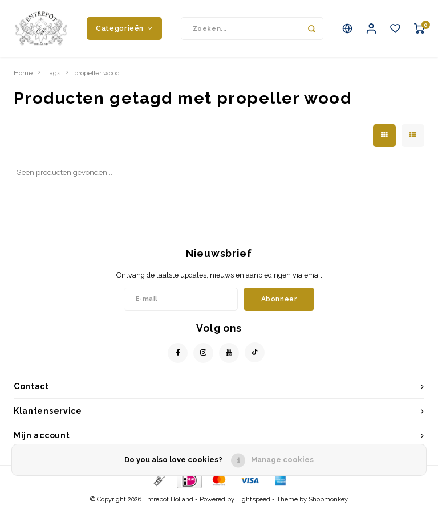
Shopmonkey (328, 499)
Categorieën (124, 28)
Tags (53, 73)
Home (23, 73)
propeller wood (97, 73)
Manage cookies (282, 459)
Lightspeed (253, 499)
